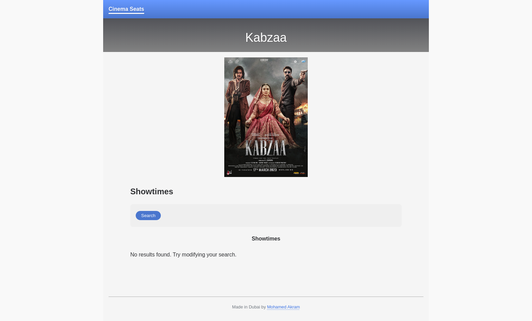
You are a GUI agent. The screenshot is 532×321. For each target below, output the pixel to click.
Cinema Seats (126, 9)
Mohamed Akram (283, 306)
